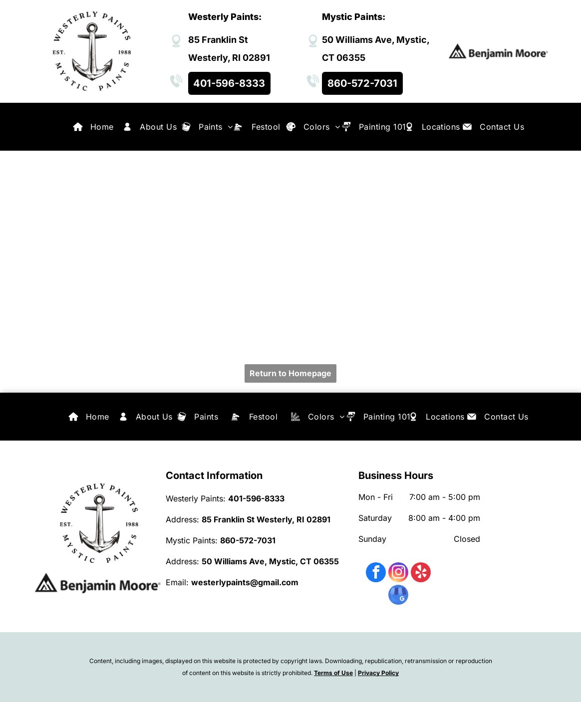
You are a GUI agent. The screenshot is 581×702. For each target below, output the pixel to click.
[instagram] (398, 573)
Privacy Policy (378, 673)
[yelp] (421, 573)
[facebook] (376, 573)
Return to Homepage (290, 373)
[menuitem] (102, 126)
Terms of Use (333, 673)
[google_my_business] (398, 596)
